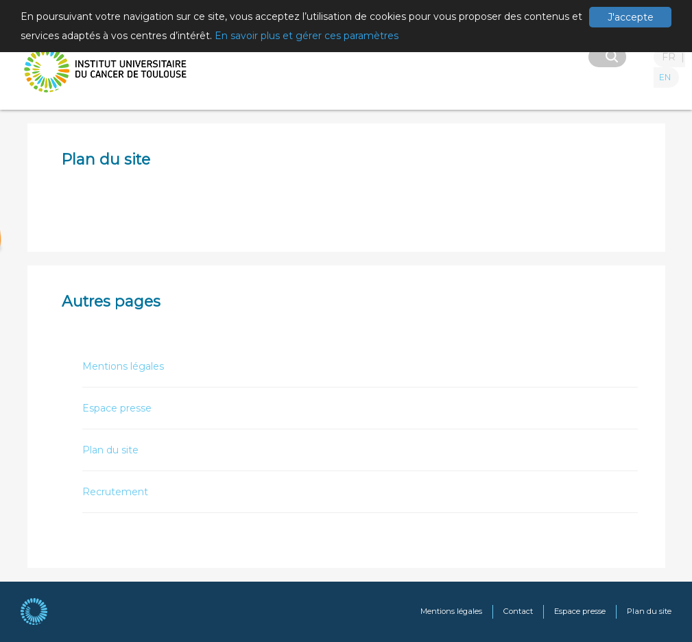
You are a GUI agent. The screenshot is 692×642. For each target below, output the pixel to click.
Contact (518, 611)
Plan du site (110, 450)
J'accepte (631, 17)
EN (665, 77)
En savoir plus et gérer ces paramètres (306, 35)
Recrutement (115, 492)
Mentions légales (123, 366)
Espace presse (117, 408)
